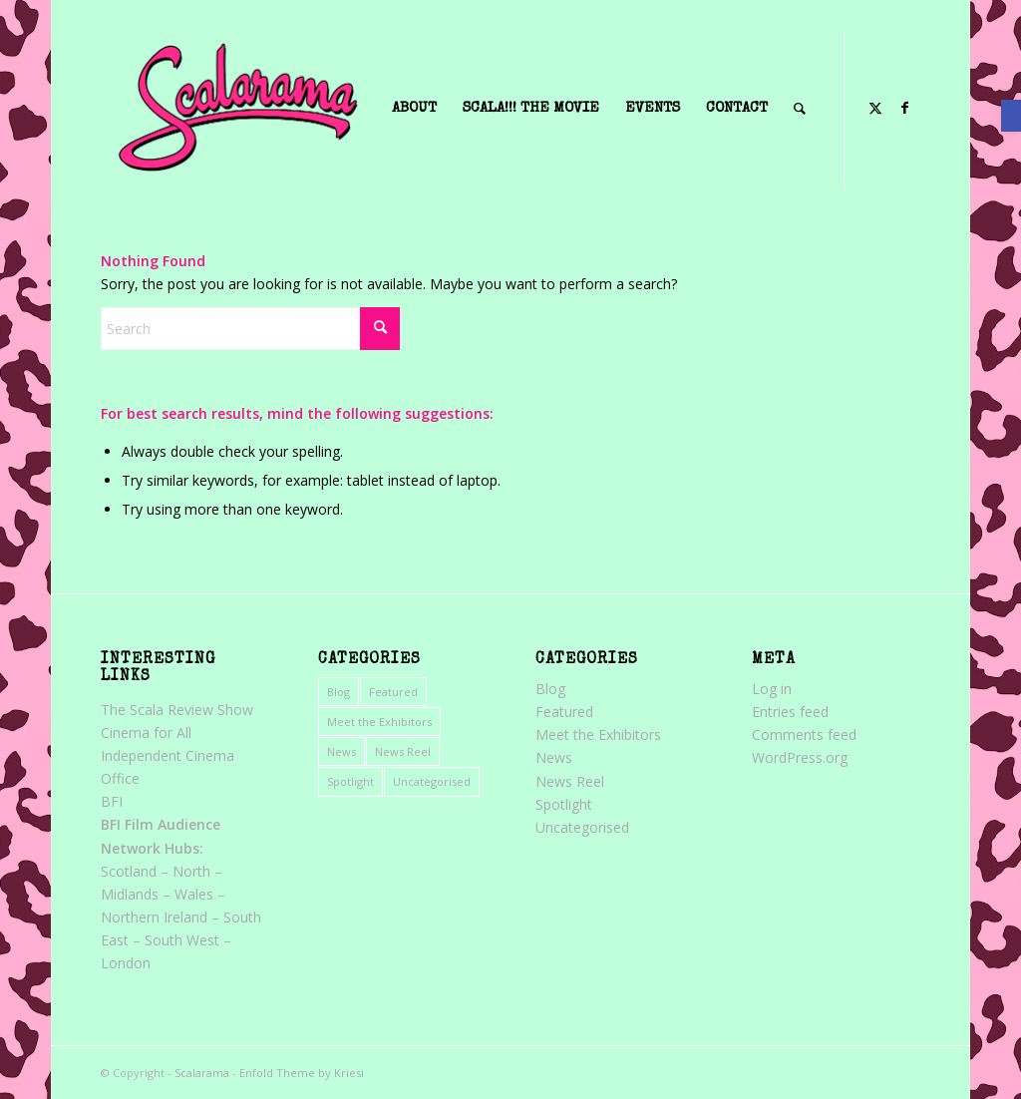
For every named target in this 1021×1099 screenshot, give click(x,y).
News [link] (341, 751)
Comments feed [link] (804, 734)
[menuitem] (414, 108)
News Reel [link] (403, 751)
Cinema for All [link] (146, 732)
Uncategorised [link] (432, 781)
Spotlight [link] (350, 781)
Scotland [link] (129, 871)
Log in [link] (772, 688)
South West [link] (182, 939)
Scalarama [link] (201, 1072)
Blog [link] (338, 691)
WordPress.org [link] (800, 757)
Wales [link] (193, 894)
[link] (1011, 116)
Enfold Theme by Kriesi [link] (301, 1072)
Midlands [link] (130, 894)
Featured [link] (393, 691)
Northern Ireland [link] (154, 917)
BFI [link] (112, 801)
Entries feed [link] (790, 711)
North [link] (191, 871)
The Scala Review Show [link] (177, 709)
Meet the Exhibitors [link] (379, 721)
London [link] (126, 962)
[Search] (250, 328)
